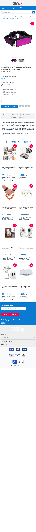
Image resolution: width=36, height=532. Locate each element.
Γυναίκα (5, 314)
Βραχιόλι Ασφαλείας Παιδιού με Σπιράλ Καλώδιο (9, 208)
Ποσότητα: (3, 99)
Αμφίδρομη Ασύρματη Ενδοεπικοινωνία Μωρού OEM (26, 247)
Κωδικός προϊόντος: (5, 69)
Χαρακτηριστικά (15, 114)
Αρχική (3, 16)
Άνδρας (14, 314)
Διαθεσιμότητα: (4, 80)
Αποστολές (13, 117)
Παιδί (22, 16)
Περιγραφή (5, 114)
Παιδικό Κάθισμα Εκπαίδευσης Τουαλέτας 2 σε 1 (26, 208)
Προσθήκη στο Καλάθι (9, 106)
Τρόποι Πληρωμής (26, 114)
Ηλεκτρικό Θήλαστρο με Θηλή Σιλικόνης (9, 287)
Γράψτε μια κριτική (6, 71)
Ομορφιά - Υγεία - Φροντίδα (13, 16)
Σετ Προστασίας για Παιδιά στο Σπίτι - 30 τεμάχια (8, 168)
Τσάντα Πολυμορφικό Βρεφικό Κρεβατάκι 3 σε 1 (26, 168)
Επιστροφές (22, 117)
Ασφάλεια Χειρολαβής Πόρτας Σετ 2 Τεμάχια (9, 247)
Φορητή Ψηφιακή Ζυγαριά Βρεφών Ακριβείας (25, 287)
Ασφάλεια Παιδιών (29, 16)
